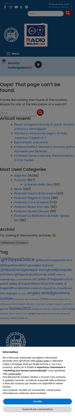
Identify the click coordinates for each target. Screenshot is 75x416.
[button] (70, 352)
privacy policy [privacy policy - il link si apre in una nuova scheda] (43, 360)
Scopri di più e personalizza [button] (37, 409)
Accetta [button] (37, 401)
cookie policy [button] (14, 374)
